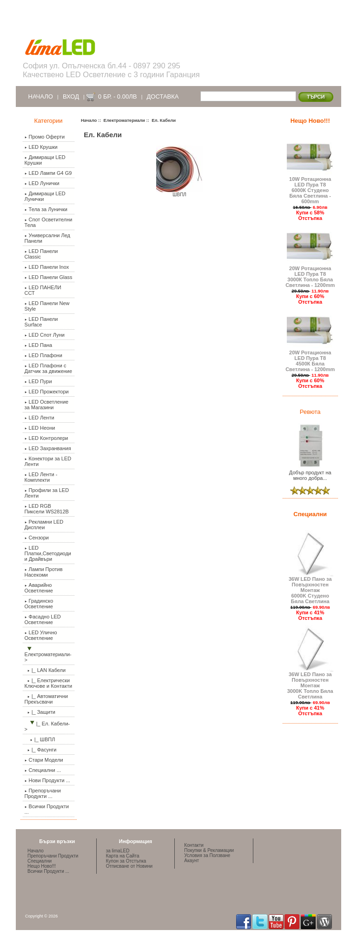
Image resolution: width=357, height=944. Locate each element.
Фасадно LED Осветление (43, 619)
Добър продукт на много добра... (310, 473)
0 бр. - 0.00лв (117, 96)
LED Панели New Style (47, 306)
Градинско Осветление (39, 603)
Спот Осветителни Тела (49, 222)
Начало (40, 96)
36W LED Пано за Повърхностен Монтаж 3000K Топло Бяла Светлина (310, 683)
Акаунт (191, 860)
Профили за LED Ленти (47, 493)
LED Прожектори (47, 391)
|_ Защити (40, 712)
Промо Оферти (45, 137)
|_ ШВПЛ (40, 739)
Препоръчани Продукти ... (43, 793)
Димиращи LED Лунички (45, 196)
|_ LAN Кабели (45, 670)
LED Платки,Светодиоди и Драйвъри (48, 553)
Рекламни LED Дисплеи (44, 524)
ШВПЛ (179, 192)
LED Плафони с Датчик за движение (49, 368)
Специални (310, 514)
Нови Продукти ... (47, 780)
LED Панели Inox (47, 267)
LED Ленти (39, 417)
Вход (71, 96)
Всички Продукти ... (47, 809)
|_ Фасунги (41, 749)
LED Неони (40, 428)
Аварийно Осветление (39, 587)
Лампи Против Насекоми (44, 572)
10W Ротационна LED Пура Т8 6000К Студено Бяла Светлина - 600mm (310, 188)
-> (48, 655)
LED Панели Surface (41, 321)
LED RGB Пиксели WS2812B (47, 508)
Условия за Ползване (207, 855)
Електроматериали (124, 120)
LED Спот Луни (45, 335)
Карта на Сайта (122, 855)
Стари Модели (44, 760)
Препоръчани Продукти (52, 855)
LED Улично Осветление (41, 635)
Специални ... (43, 770)
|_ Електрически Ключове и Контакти (49, 683)
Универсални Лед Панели (48, 238)
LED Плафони (43, 355)
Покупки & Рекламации (209, 850)
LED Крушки (41, 147)
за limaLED (118, 850)
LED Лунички (42, 183)
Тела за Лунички (46, 209)
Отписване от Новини (129, 866)
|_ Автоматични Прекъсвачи (46, 699)
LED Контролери (46, 438)
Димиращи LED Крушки (45, 160)
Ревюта (310, 411)
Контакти (194, 845)
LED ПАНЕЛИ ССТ (43, 290)
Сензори (37, 537)
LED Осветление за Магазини (47, 404)
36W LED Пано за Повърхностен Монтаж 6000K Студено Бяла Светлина (310, 588)
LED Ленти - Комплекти (41, 477)
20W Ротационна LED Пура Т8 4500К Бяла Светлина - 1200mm (310, 358)
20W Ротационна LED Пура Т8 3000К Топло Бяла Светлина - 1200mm (310, 274)
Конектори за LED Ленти (48, 461)
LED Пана (39, 345)
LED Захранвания (48, 448)
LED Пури (38, 381)
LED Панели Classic (41, 253)
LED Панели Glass (49, 277)
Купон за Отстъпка (126, 861)
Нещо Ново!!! (310, 120)
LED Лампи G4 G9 (48, 173)
